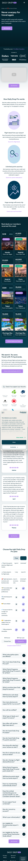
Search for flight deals (14, 142)
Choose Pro (21, 641)
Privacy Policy (5, 856)
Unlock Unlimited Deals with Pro (12, 371)
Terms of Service (13, 856)
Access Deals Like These (14, 341)
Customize (14, 447)
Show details (19, 437)
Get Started (7, 28)
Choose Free (7, 641)
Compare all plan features (14, 645)
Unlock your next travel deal (14, 211)
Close (14, 442)
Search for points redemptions (14, 177)
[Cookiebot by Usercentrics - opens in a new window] (20, 413)
